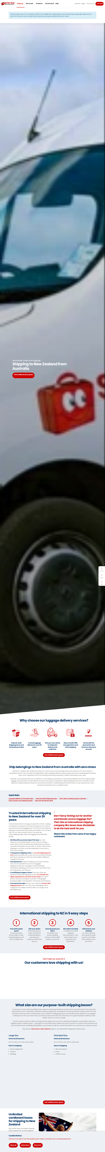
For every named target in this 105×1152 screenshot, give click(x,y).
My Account (90, 3)
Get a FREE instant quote (25, 375)
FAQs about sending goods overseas (72, 799)
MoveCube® (49, 3)
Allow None (25, 1145)
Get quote (100, 4)
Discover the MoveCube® (44, 801)
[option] (52, 368)
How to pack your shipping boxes (21, 801)
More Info (37, 1145)
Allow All (13, 1145)
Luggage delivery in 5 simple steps (21, 799)
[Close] (94, 14)
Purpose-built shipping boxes (46, 799)
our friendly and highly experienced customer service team (29, 876)
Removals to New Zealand (40, 1031)
